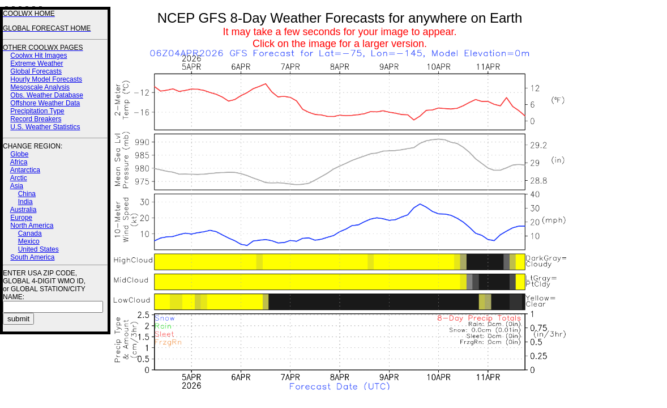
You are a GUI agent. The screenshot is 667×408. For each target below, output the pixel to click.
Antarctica (25, 170)
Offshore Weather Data (45, 103)
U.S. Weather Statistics (45, 127)
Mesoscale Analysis (40, 87)
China (27, 194)
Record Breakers (35, 119)
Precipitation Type (37, 111)
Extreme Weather (36, 63)
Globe (19, 154)
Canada (30, 233)
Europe (21, 218)
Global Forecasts (36, 71)
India (25, 202)
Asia (16, 186)
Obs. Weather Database (46, 95)
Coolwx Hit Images (38, 56)
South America (32, 257)
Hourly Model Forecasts (46, 79)
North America (31, 226)
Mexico (29, 241)
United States (38, 249)
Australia (23, 210)
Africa (19, 162)
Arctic (18, 178)
